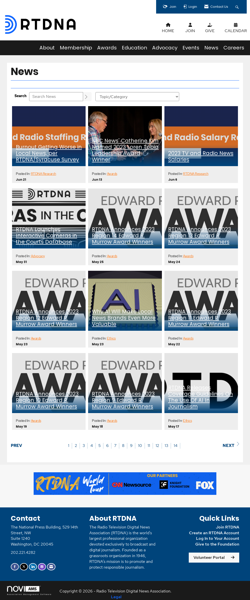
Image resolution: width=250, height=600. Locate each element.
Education (134, 47)
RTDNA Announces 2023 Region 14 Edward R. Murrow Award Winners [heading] (123, 235)
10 (140, 445)
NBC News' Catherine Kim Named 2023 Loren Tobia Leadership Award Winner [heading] (125, 150)
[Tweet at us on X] (24, 566)
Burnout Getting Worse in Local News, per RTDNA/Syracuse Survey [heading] (49, 153)
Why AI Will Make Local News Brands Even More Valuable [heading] (124, 318)
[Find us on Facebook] (15, 566)
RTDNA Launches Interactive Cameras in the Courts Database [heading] (46, 235)
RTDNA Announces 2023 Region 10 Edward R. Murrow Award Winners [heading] (47, 400)
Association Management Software (29, 590)
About (47, 47)
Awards (107, 47)
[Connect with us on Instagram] (42, 566)
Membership (76, 47)
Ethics (111, 338)
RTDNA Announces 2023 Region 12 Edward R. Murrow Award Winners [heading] (47, 318)
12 (157, 445)
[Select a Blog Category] (137, 96)
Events (190, 47)
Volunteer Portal (209, 557)
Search (21, 95)
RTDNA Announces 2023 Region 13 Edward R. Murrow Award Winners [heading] (199, 235)
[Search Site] (238, 7)
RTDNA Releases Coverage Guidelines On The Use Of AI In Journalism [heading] (200, 397)
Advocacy (164, 47)
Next (231, 445)
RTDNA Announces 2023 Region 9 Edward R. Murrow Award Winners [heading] (123, 400)
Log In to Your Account (217, 538)
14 (175, 445)
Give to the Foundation (217, 544)
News (211, 47)
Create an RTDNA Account (214, 533)
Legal (116, 596)
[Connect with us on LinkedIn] (33, 566)
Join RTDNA (227, 527)
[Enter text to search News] (56, 96)
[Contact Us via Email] (51, 566)
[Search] (87, 96)
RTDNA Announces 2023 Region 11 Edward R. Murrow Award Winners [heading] (199, 318)
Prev (16, 445)
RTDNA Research (43, 173)
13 (166, 445)
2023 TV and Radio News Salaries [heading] (200, 156)
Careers (233, 47)
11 (149, 445)
